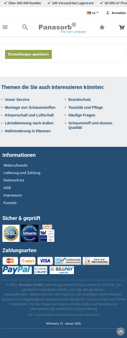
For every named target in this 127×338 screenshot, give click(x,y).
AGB (7, 188)
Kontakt (10, 203)
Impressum (12, 195)
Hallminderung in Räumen (27, 131)
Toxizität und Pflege (85, 107)
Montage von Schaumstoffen (30, 107)
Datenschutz (13, 180)
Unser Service (17, 99)
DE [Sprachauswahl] (91, 13)
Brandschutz (79, 99)
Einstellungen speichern (28, 54)
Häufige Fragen (81, 115)
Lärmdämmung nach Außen (29, 123)
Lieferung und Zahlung (21, 173)
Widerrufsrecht (15, 165)
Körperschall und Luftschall (29, 115)
